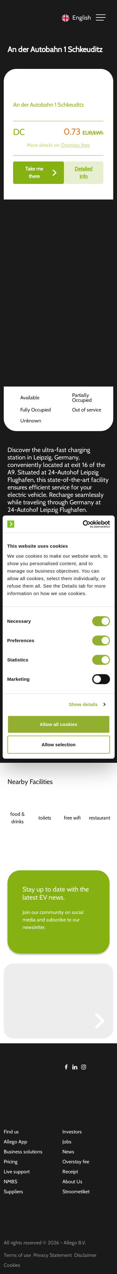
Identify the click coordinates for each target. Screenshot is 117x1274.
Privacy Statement (52, 1255)
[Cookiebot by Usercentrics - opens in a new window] (83, 524)
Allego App (15, 1142)
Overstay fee (75, 1162)
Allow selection (58, 744)
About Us (72, 1182)
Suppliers (13, 1192)
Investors (72, 1132)
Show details (83, 704)
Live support (17, 1172)
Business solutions (23, 1152)
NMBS (10, 1182)
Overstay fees (75, 145)
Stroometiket (76, 1192)
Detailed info (83, 172)
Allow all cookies (58, 724)
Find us (11, 1132)
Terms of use (17, 1255)
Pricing (10, 1162)
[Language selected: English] (75, 17)
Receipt (70, 1172)
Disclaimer (85, 1255)
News (68, 1152)
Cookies (12, 1265)
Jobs (66, 1142)
